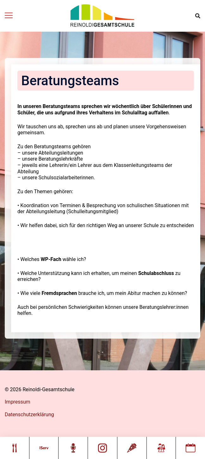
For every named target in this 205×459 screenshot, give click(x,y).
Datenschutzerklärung (29, 414)
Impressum (17, 402)
